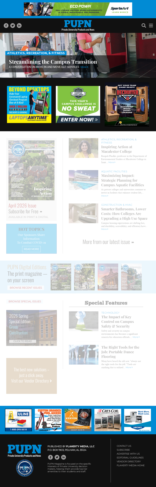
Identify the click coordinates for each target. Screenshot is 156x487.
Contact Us (124, 446)
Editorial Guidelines (130, 457)
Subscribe (123, 449)
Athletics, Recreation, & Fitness (36, 53)
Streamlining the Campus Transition (53, 61)
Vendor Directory (129, 461)
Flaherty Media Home (131, 465)
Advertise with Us (128, 453)
